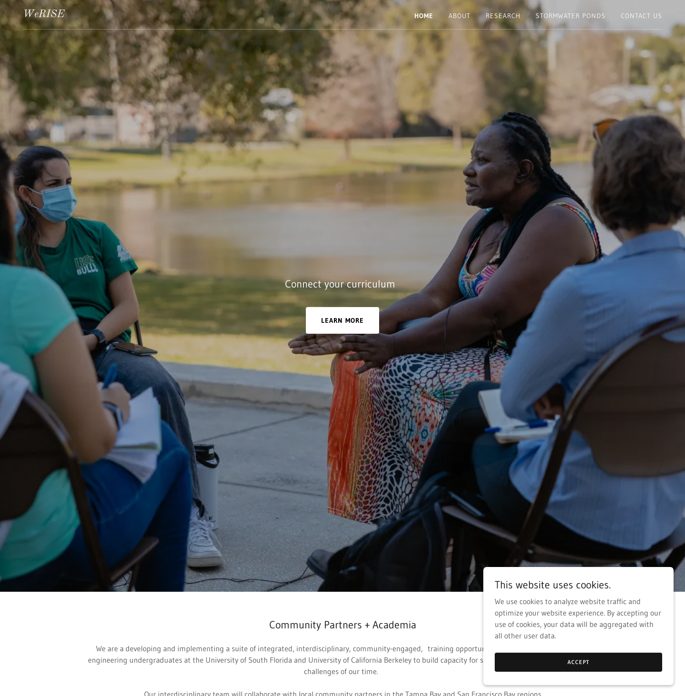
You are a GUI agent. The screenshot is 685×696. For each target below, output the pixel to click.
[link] (43, 14)
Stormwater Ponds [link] (571, 15)
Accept (578, 662)
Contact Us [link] (641, 15)
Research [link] (503, 15)
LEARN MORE (342, 320)
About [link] (459, 15)
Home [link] (423, 15)
